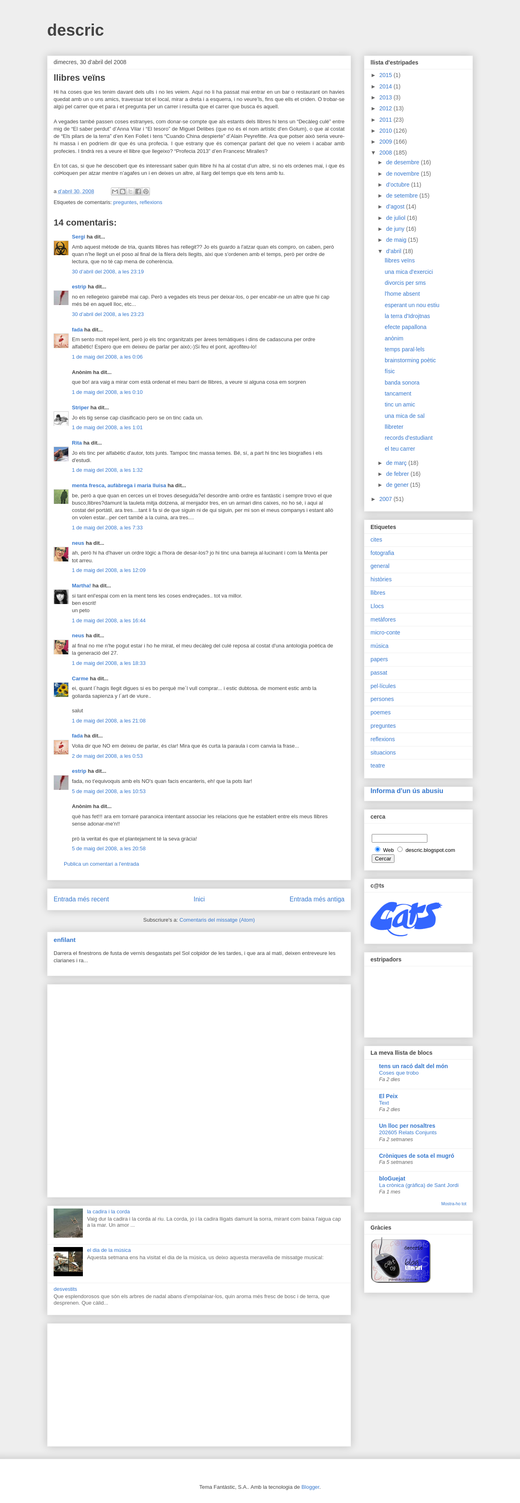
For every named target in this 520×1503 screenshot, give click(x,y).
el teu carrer (400, 448)
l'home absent (402, 293)
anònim (394, 338)
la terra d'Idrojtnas (407, 316)
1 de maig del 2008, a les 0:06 (107, 357)
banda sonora (402, 382)
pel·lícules (383, 686)
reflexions (151, 202)
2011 (386, 119)
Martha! (81, 586)
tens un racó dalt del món (413, 1066)
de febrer (398, 474)
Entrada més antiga (317, 899)
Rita (77, 443)
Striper (80, 407)
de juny (396, 229)
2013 (386, 97)
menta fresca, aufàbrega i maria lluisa (119, 485)
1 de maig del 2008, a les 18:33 (108, 663)
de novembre (403, 173)
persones (382, 699)
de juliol (396, 218)
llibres (378, 592)
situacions (383, 752)
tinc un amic (400, 404)
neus (78, 543)
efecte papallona (406, 327)
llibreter (394, 427)
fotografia (382, 553)
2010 (386, 130)
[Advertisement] (199, 1089)
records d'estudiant (409, 437)
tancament (398, 393)
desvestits (65, 1289)
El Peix (388, 1096)
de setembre (402, 195)
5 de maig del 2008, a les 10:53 (108, 791)
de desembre (403, 162)
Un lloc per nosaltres (407, 1125)
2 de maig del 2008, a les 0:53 (107, 756)
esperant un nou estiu (412, 305)
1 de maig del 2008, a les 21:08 (108, 721)
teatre (377, 765)
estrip (79, 287)
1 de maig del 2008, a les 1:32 (107, 470)
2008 (386, 152)
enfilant (65, 939)
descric (75, 30)
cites (376, 539)
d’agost (396, 206)
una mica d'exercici (409, 272)
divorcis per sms (405, 283)
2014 (386, 86)
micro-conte (385, 632)
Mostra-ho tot (453, 1203)
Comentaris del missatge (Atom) (217, 920)
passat (378, 672)
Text (384, 1103)
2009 (386, 141)
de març (397, 463)
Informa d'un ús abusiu (406, 790)
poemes (380, 712)
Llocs (377, 606)
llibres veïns (400, 260)
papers (379, 659)
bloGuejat (392, 1178)
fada (77, 330)
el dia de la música (109, 1250)
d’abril (394, 251)
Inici (199, 899)
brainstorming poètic (410, 360)
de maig (397, 240)
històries (381, 579)
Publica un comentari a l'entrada (101, 864)
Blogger (310, 1487)
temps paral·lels (405, 349)
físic (390, 371)
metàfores (383, 619)
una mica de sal (405, 416)
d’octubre (398, 184)
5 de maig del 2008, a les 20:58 (108, 848)
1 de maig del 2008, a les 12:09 (108, 570)
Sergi (78, 237)
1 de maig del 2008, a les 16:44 (108, 620)
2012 (386, 108)
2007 (386, 499)
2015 (386, 75)
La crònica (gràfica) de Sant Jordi (419, 1185)
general (380, 566)
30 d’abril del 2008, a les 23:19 (108, 272)
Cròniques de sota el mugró (416, 1156)
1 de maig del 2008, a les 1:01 (107, 427)
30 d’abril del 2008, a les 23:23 (108, 314)
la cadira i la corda (108, 1211)
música (379, 646)
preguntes (125, 202)
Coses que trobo (399, 1073)
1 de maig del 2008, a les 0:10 (107, 392)
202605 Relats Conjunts (408, 1132)
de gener (398, 485)
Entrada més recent (81, 899)
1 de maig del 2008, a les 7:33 (107, 528)
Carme (80, 678)
